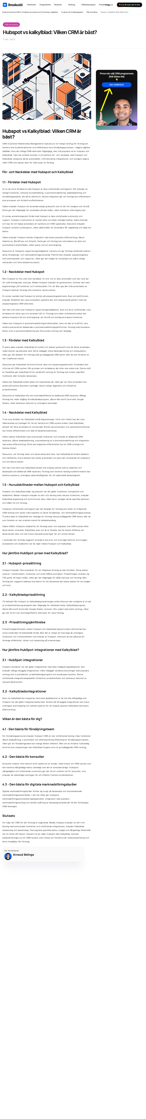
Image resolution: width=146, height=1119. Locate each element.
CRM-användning (91, 12)
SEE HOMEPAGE (117, 85)
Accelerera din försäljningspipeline (72, 12)
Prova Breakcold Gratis (129, 5)
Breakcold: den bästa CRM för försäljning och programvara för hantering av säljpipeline (30, 12)
